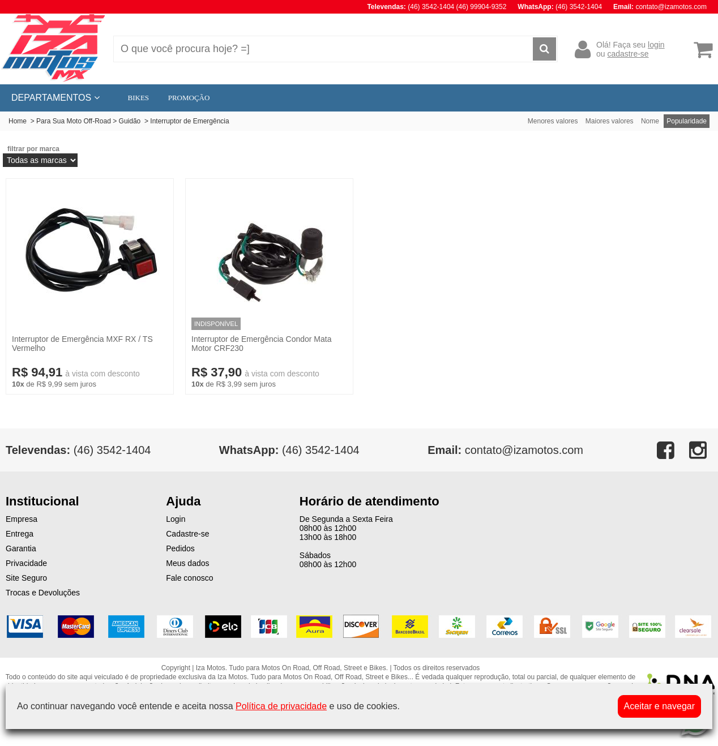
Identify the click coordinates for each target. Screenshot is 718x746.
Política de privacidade (281, 706)
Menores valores (553, 121)
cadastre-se (627, 53)
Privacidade (26, 563)
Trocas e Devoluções (43, 592)
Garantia (21, 548)
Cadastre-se (187, 533)
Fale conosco (189, 577)
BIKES (138, 97)
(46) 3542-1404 (289, 450)
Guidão (131, 121)
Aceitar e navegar (659, 706)
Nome (650, 121)
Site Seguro (26, 577)
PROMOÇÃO (189, 97)
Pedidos (180, 548)
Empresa (21, 519)
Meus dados (187, 563)
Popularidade (686, 121)
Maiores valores (609, 121)
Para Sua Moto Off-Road (73, 121)
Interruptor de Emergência (189, 121)
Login (175, 519)
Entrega (19, 533)
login (656, 44)
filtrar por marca (33, 149)
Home (17, 121)
